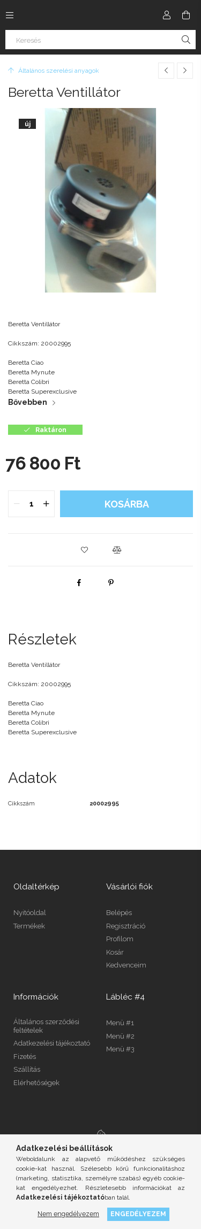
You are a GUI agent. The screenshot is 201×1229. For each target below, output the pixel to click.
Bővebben (27, 402)
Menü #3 (120, 1049)
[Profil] (166, 15)
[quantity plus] (46, 504)
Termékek (29, 926)
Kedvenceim (126, 965)
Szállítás (26, 1069)
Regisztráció (125, 926)
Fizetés (24, 1057)
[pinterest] (111, 582)
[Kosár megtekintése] (186, 15)
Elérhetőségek (36, 1083)
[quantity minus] (17, 504)
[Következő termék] (185, 71)
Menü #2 (120, 1036)
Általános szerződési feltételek (46, 1026)
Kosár (115, 952)
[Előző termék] (166, 71)
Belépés (119, 913)
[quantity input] (31, 504)
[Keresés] (100, 39)
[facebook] (79, 582)
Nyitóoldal (29, 913)
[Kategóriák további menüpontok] (9, 15)
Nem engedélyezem (68, 1214)
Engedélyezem (138, 1214)
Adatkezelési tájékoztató (51, 1043)
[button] (84, 550)
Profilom (119, 939)
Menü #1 (120, 1023)
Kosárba (127, 504)
